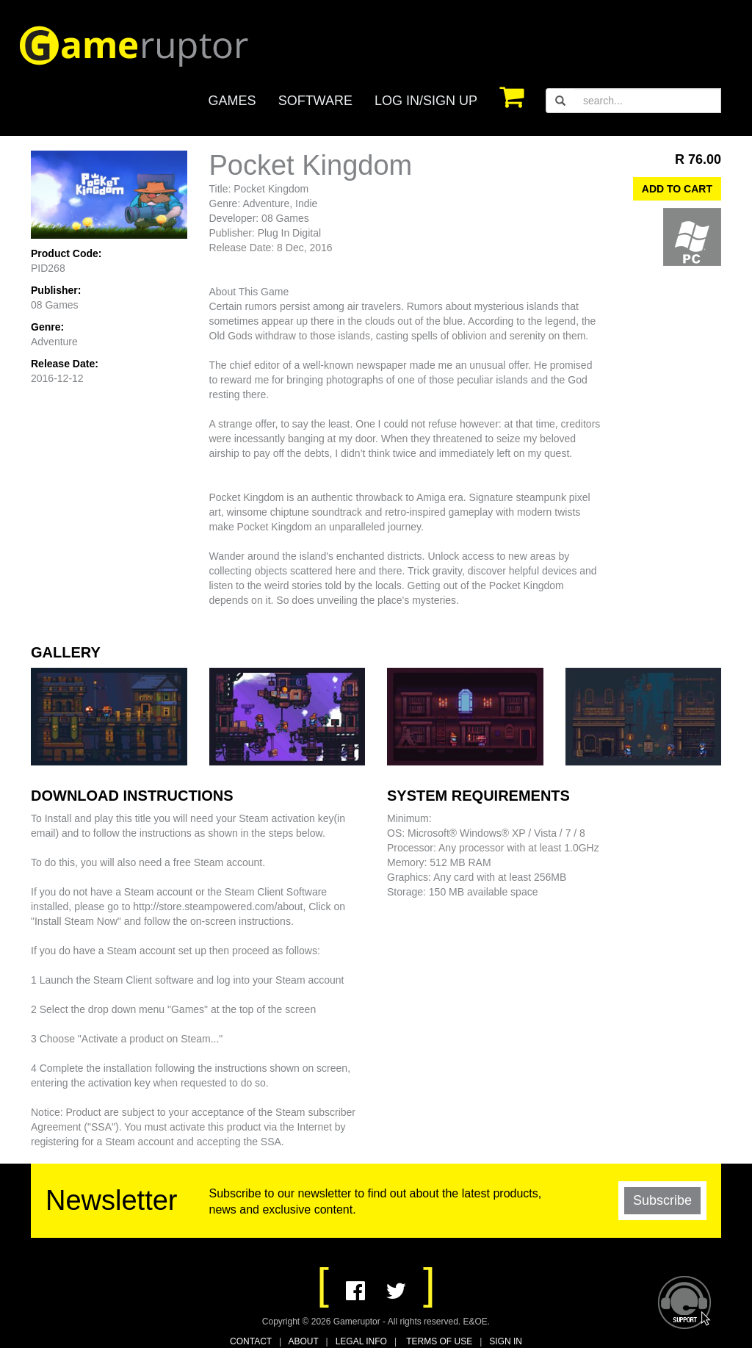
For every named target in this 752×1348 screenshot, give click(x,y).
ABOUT (303, 1341)
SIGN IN (505, 1341)
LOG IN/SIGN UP (426, 100)
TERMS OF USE (439, 1341)
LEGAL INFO (361, 1341)
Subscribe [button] (662, 1200)
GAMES (232, 100)
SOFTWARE (315, 100)
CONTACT (251, 1341)
